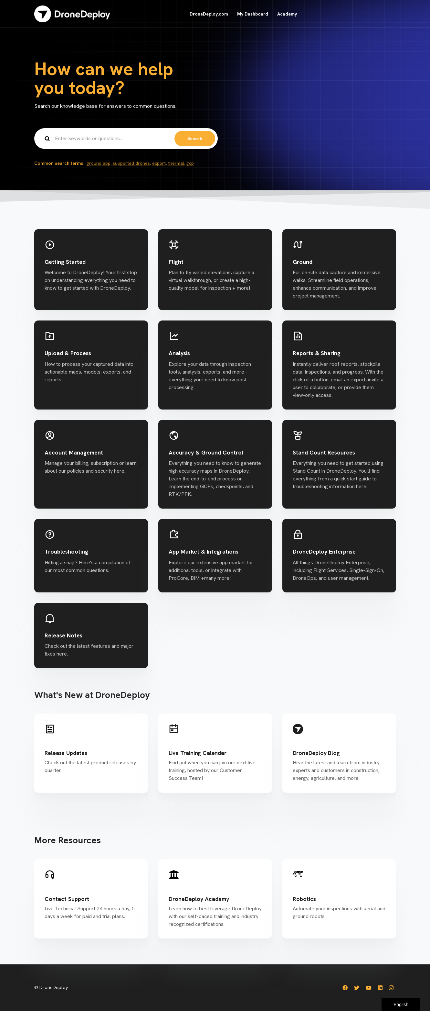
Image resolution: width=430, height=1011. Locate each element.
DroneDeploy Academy (199, 899)
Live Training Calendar (197, 753)
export (159, 163)
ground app (98, 163)
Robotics (304, 899)
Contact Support (67, 899)
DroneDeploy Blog (316, 753)
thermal (176, 163)
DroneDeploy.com (209, 14)
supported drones (131, 163)
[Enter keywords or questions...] (126, 138)
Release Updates (66, 753)
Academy (287, 14)
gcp (190, 163)
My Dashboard (252, 14)
